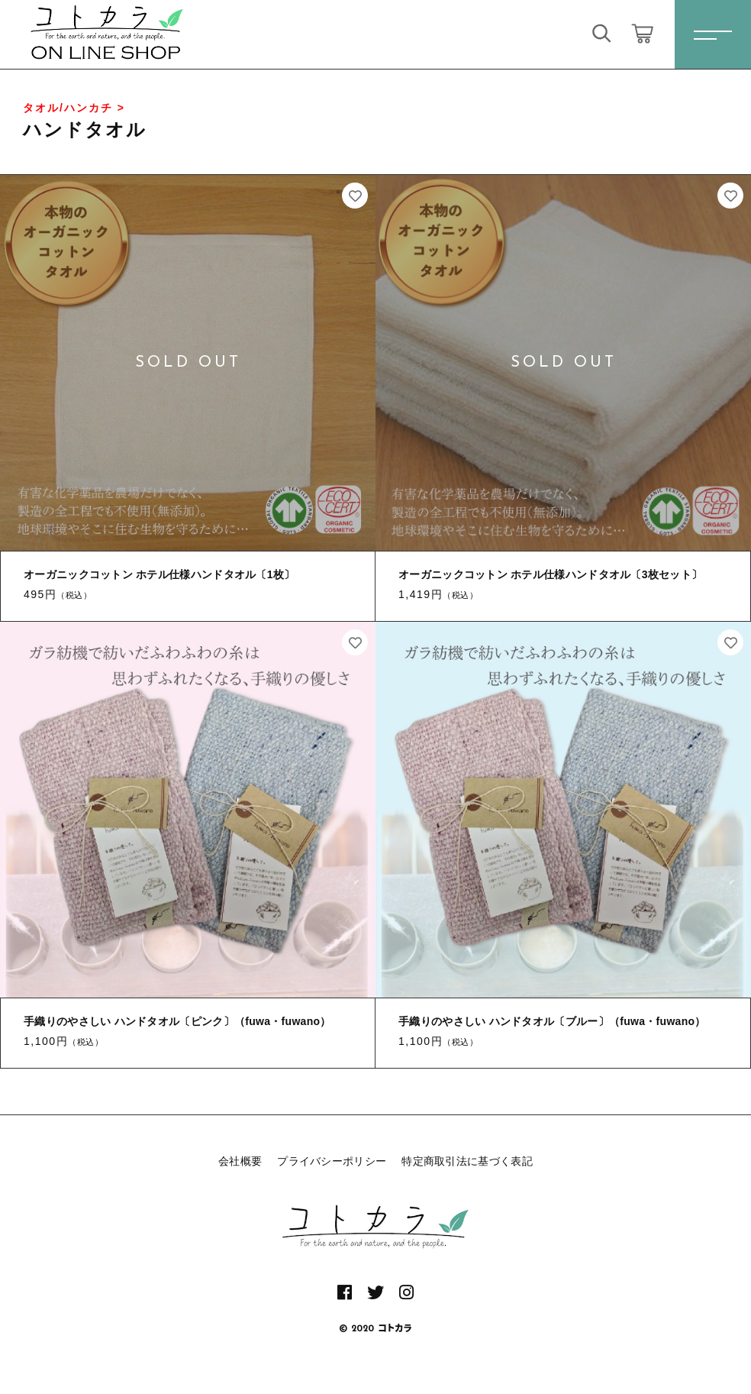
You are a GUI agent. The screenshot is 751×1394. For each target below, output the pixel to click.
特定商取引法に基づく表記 (467, 1161)
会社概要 (240, 1161)
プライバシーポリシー (331, 1161)
